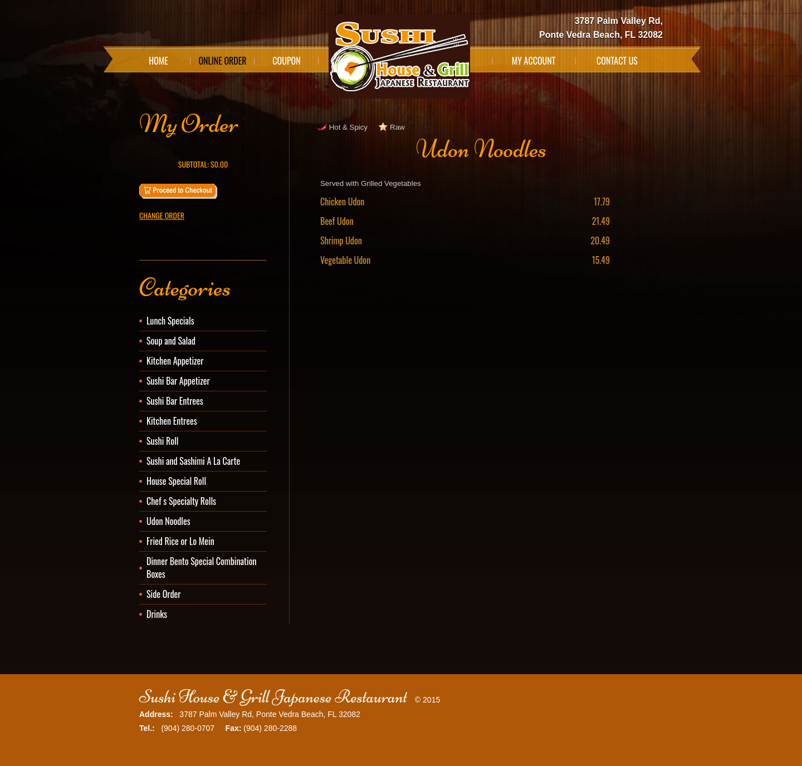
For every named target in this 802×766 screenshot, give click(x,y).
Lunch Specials (170, 320)
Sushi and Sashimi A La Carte (193, 461)
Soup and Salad (170, 340)
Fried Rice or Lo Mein (180, 541)
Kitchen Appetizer (174, 360)
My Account (534, 60)
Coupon (286, 60)
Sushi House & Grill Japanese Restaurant (273, 697)
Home (158, 60)
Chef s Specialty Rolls (181, 501)
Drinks (156, 614)
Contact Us (617, 60)
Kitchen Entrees (171, 421)
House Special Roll (176, 481)
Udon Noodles (168, 521)
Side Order (163, 594)
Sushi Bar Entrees (174, 400)
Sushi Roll (162, 441)
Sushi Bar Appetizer (178, 380)
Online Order (222, 60)
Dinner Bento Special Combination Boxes (201, 567)
